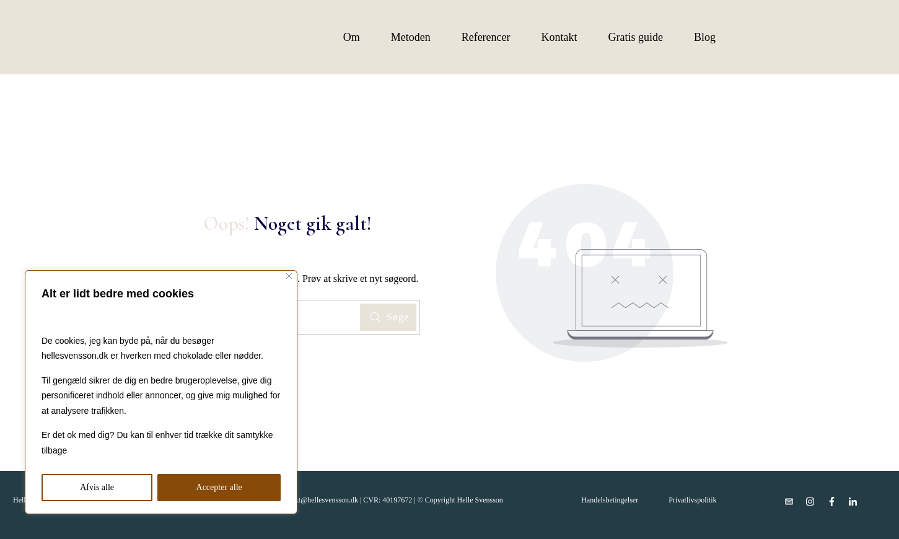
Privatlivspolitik (692, 500)
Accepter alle (219, 487)
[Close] (289, 276)
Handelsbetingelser (609, 500)
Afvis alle (97, 487)
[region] (161, 392)
